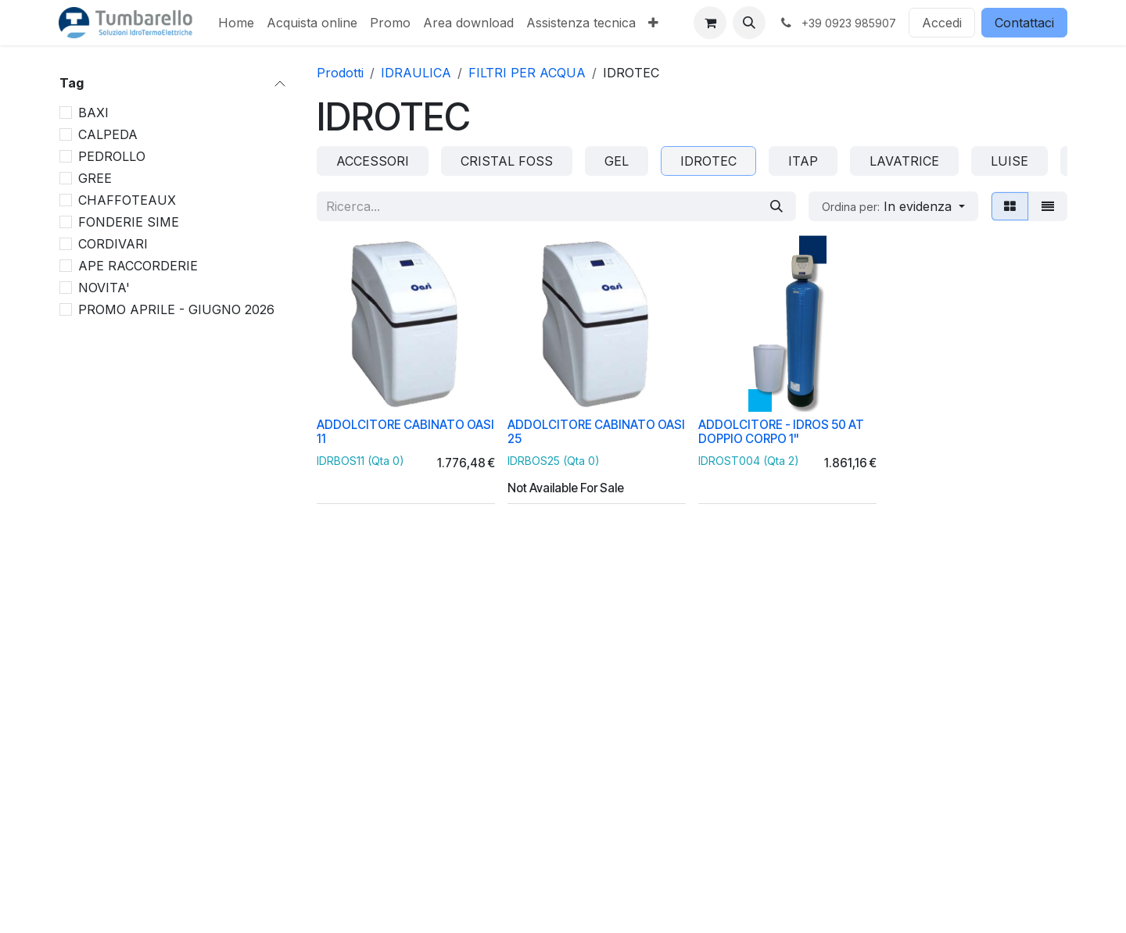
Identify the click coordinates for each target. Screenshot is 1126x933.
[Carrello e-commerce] (710, 22)
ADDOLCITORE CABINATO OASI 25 (596, 431)
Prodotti (340, 72)
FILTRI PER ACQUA (527, 72)
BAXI (93, 112)
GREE (95, 178)
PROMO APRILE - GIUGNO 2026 (176, 309)
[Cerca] (776, 206)
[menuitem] (236, 22)
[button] (749, 22)
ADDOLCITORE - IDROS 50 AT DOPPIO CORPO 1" (781, 431)
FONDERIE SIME (128, 222)
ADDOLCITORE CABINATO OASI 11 (405, 431)
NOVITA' (104, 287)
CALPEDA (108, 134)
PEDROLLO (111, 156)
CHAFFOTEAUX (127, 200)
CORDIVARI (113, 244)
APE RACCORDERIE (138, 265)
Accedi (942, 22)
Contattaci (1024, 22)
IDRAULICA (416, 72)
